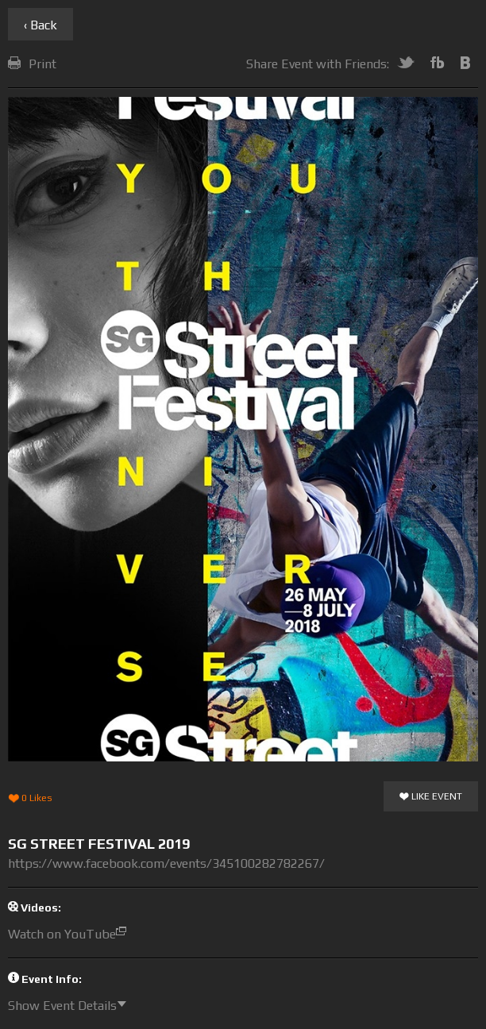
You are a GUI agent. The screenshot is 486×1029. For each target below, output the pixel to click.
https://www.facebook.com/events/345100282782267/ (166, 863)
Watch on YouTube (71, 934)
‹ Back (40, 25)
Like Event (430, 797)
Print (32, 63)
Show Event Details (71, 1005)
